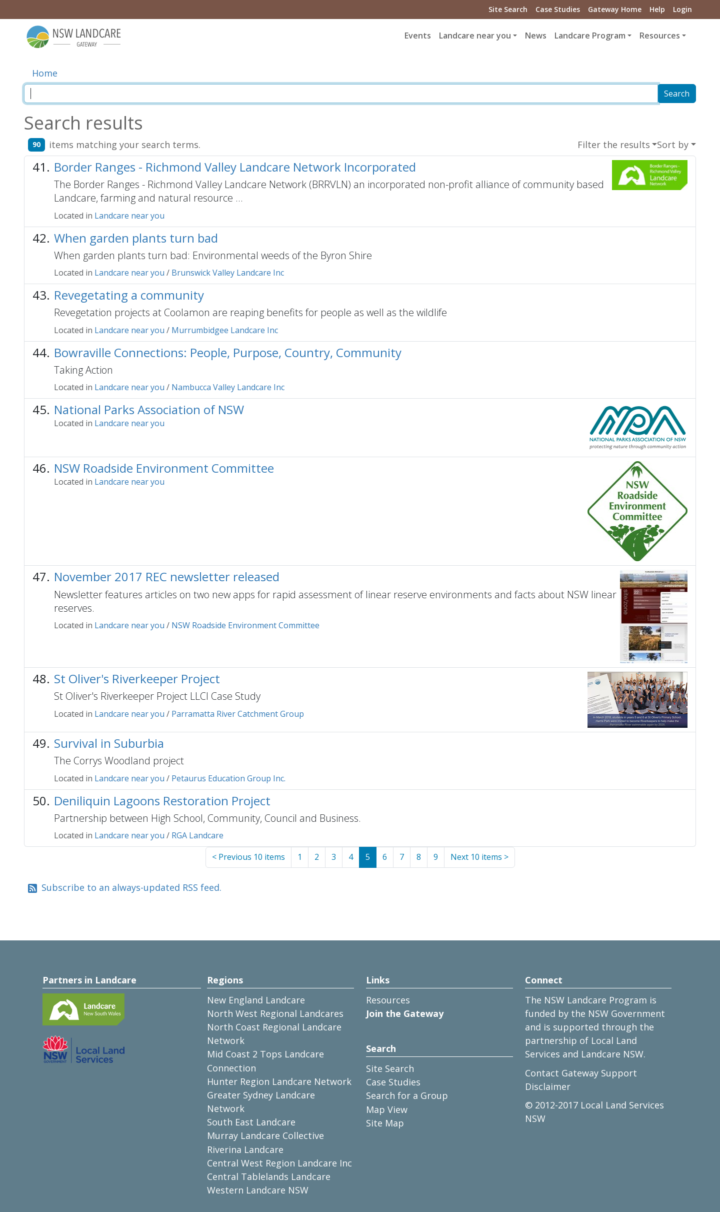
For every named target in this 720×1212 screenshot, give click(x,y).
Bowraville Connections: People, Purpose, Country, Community (228, 352)
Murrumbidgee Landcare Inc (225, 330)
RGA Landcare (198, 835)
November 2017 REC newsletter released (167, 576)
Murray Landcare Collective (265, 1135)
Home (45, 73)
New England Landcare (256, 1000)
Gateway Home (615, 9)
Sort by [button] (672, 145)
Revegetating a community (129, 295)
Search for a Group (407, 1095)
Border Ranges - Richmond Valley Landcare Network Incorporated (235, 167)
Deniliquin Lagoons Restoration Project (162, 800)
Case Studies (558, 9)
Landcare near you (129, 215)
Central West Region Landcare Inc (279, 1163)
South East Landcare (251, 1122)
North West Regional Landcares (275, 1013)
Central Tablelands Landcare (268, 1176)
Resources (388, 1000)
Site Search (508, 9)
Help (657, 9)
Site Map (385, 1123)
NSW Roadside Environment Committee (164, 468)
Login (682, 9)
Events (417, 35)
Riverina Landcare (245, 1149)
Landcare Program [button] (590, 35)
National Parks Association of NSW (149, 409)
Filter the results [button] (614, 145)
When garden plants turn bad (136, 238)
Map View (387, 1109)
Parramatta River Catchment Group (238, 713)
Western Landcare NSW (257, 1190)
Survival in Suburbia (109, 743)
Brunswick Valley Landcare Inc (228, 272)
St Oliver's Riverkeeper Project (137, 678)
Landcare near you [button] (475, 35)
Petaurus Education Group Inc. (229, 778)
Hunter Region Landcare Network (279, 1081)
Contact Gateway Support (581, 1073)
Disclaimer (547, 1086)
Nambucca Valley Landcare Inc (228, 387)
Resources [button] (660, 35)
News (535, 35)
